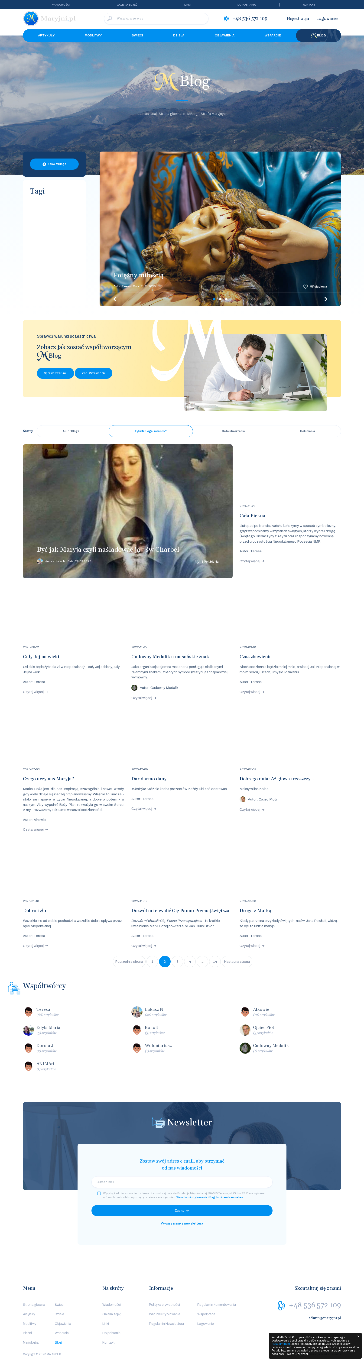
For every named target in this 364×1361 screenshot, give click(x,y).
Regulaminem (281, 1343)
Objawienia (224, 35)
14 (215, 961)
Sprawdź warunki (55, 373)
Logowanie (327, 18)
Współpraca (206, 1314)
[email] (182, 1182)
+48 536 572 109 (315, 1305)
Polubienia (318, 286)
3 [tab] (226, 299)
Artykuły (46, 35)
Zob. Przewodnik (93, 373)
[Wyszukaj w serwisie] (156, 18)
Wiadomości (61, 4)
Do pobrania (246, 4)
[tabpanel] (220, 229)
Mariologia (31, 1342)
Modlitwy (93, 35)
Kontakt (309, 4)
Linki (187, 4)
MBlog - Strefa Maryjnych (207, 114)
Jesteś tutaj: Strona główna (159, 114)
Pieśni (27, 1333)
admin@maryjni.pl (325, 1318)
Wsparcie (273, 35)
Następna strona (237, 961)
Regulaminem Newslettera (226, 1197)
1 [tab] (214, 299)
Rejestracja (298, 18)
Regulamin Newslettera (166, 1323)
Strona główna (34, 1304)
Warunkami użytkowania (191, 1197)
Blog (318, 35)
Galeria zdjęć (127, 4)
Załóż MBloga (56, 164)
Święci (137, 35)
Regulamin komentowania (216, 1304)
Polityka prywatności (164, 1304)
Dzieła (178, 35)
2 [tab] (220, 299)
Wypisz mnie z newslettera (182, 1223)
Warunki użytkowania (164, 1314)
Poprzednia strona (129, 961)
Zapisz (180, 1210)
